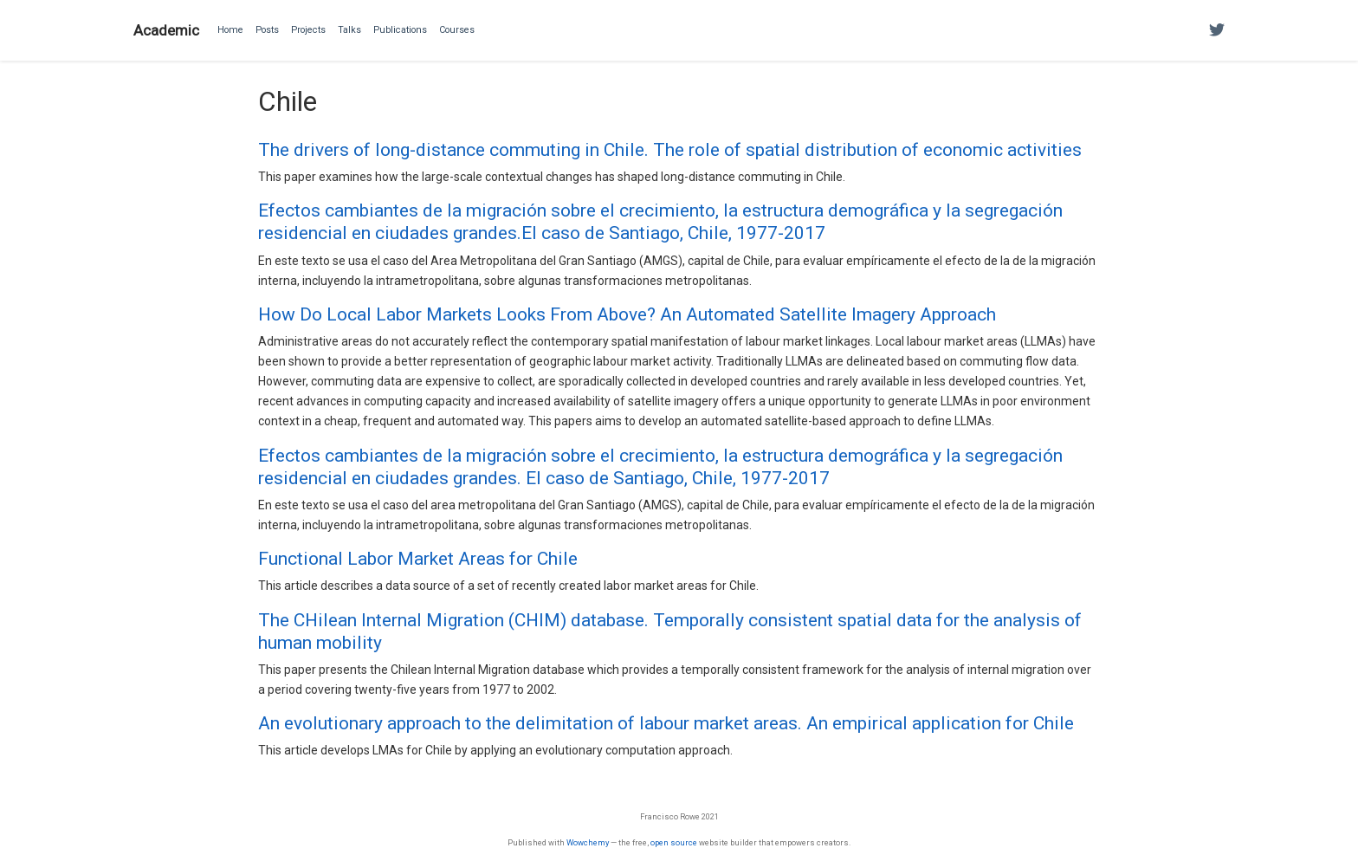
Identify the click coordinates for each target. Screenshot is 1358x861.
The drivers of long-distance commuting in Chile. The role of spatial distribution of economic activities (670, 149)
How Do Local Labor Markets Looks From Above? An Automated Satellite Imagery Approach (627, 314)
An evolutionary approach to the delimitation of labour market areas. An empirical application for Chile (666, 723)
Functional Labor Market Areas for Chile (418, 558)
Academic (166, 30)
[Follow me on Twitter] (1217, 31)
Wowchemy (587, 842)
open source (673, 842)
